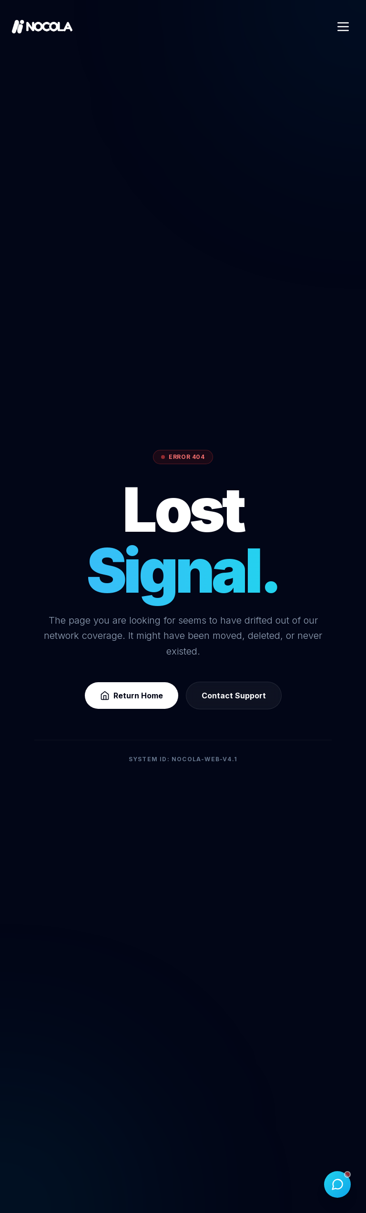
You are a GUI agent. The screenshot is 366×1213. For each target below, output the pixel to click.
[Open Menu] (343, 26)
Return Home (131, 695)
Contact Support (234, 695)
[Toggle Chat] (337, 1184)
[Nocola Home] (41, 26)
